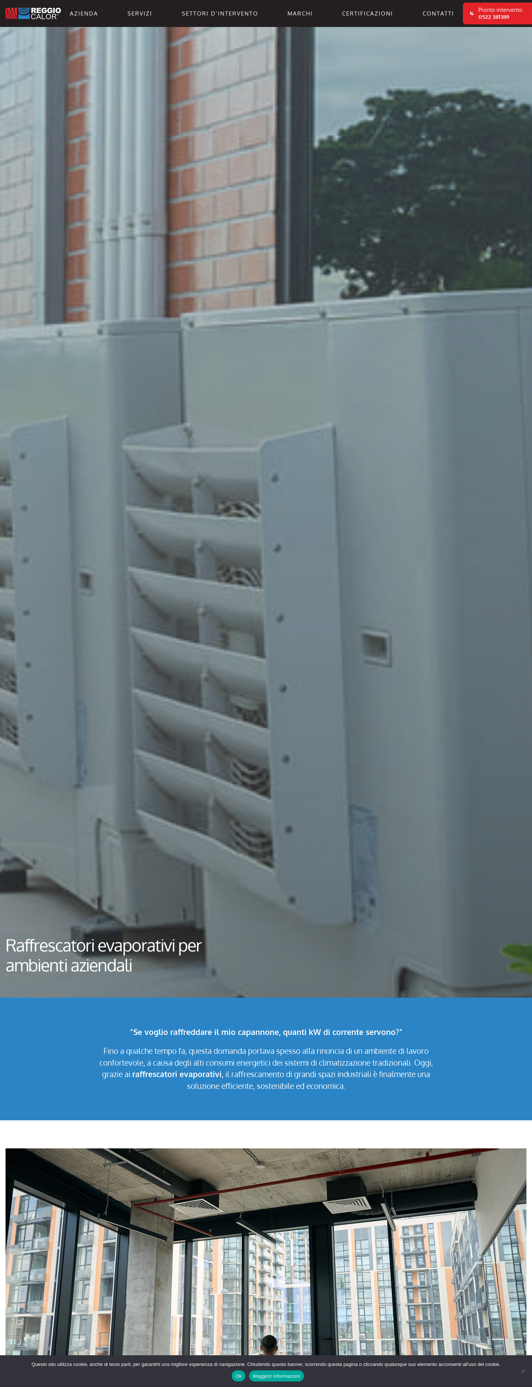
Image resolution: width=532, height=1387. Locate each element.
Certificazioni (367, 13)
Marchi (300, 13)
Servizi (139, 13)
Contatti (438, 13)
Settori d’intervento (220, 13)
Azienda (84, 13)
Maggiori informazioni (276, 1376)
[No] (522, 1371)
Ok (238, 1376)
